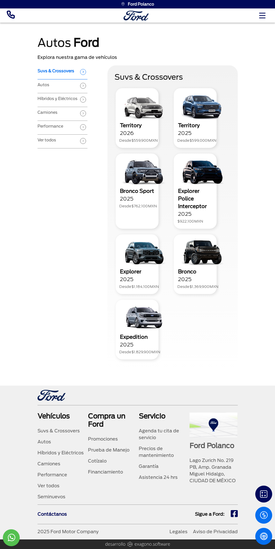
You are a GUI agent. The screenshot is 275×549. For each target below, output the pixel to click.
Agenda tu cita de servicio (159, 434)
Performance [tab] (50, 126)
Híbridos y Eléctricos (61, 452)
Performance (52, 474)
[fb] (234, 514)
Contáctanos (52, 514)
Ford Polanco (137, 4)
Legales (179, 531)
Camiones (49, 463)
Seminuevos (51, 496)
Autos (44, 441)
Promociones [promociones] (103, 439)
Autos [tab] (43, 85)
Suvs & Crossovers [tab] (56, 71)
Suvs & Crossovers (59, 431)
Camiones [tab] (48, 112)
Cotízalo (97, 461)
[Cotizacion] (263, 515)
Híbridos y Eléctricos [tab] (58, 98)
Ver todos (49, 485)
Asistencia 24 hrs (158, 477)
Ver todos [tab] (47, 140)
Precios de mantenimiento (156, 452)
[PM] (263, 536)
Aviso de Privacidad (215, 531)
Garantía (149, 466)
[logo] (136, 16)
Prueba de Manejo (108, 450)
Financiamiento (105, 472)
